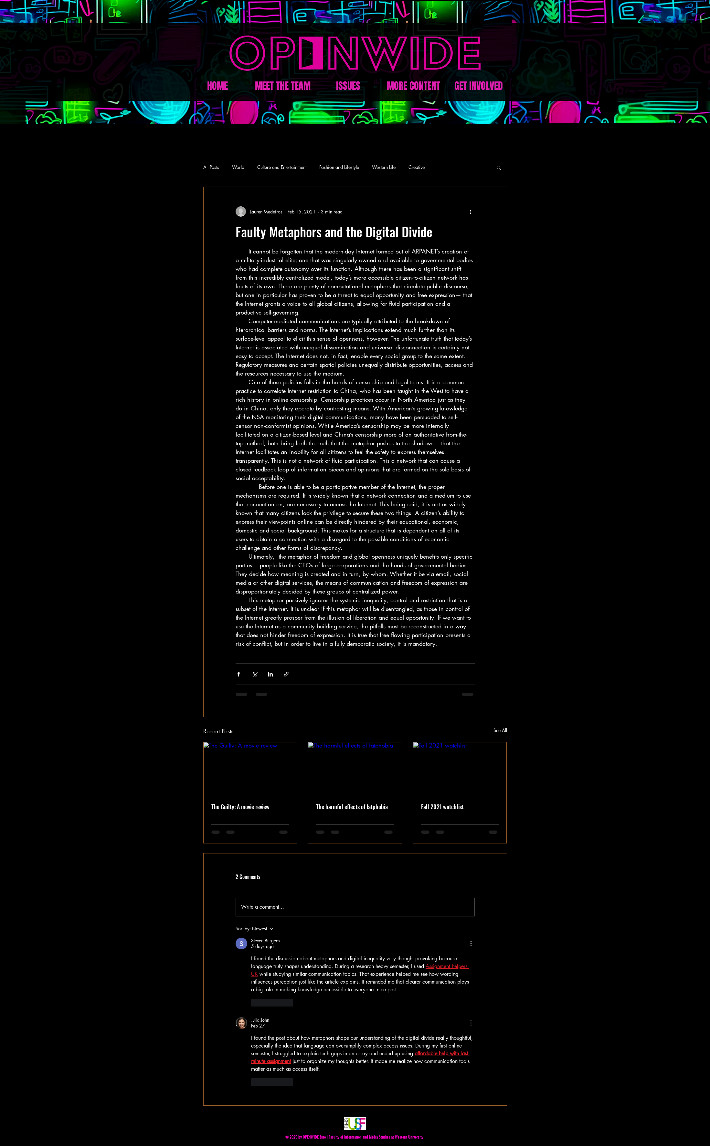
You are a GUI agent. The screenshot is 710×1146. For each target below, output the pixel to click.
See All (500, 730)
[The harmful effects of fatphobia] (355, 768)
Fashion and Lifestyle (339, 167)
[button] (499, 167)
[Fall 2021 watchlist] (460, 768)
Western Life (384, 167)
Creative (416, 167)
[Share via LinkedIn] (270, 674)
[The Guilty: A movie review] (250, 768)
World (238, 167)
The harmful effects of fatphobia (352, 806)
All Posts (211, 167)
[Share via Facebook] (239, 674)
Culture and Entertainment (281, 167)
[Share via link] (286, 674)
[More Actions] (471, 943)
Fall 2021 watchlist (442, 806)
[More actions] (471, 211)
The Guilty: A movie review (240, 806)
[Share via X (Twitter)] (254, 674)
